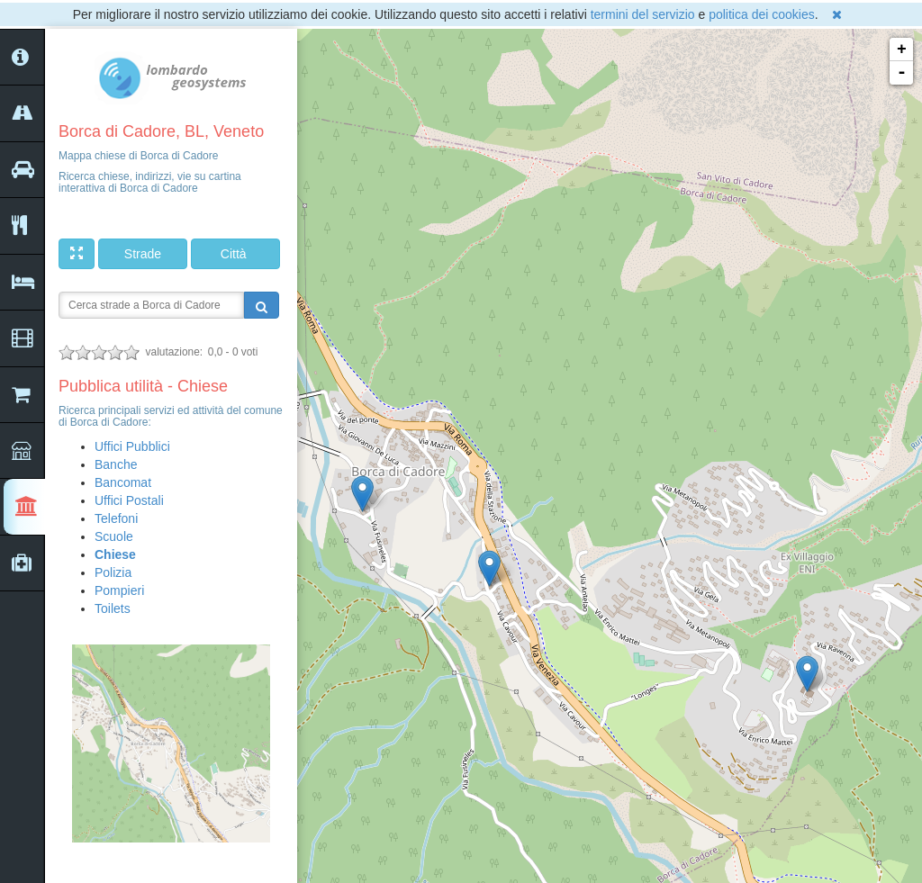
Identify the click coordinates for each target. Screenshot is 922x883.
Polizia (113, 572)
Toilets (113, 608)
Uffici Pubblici (132, 446)
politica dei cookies (762, 14)
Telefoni (116, 518)
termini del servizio (643, 14)
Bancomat (123, 482)
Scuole (114, 536)
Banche (116, 464)
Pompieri (119, 590)
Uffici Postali (129, 500)
